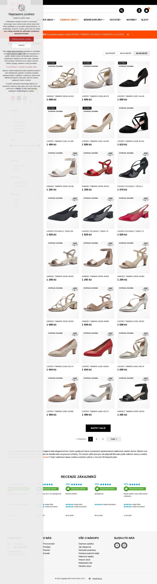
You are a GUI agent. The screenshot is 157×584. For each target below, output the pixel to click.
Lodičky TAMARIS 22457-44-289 (95, 141)
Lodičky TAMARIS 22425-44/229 (130, 321)
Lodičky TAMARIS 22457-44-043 (130, 96)
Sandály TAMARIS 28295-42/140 (60, 186)
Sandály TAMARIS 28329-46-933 (60, 96)
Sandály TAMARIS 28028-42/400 (130, 276)
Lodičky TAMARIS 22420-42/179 (60, 366)
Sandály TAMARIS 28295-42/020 (130, 411)
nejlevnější (125, 53)
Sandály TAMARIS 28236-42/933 (60, 321)
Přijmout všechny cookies (21, 39)
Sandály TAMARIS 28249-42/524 (95, 186)
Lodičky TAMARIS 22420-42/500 (95, 366)
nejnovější (141, 53)
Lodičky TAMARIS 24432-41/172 (95, 411)
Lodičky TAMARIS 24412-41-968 (60, 141)
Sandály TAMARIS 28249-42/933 (60, 276)
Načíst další (98, 428)
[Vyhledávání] (121, 10)
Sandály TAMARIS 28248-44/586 (95, 321)
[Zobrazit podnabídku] (54, 19)
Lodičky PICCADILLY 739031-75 (95, 231)
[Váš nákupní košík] (146, 10)
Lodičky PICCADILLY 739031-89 (60, 231)
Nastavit (21, 45)
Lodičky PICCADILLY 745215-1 (130, 186)
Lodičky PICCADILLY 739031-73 (130, 231)
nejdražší (110, 53)
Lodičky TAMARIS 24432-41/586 (60, 411)
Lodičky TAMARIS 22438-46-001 (130, 141)
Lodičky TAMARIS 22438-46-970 (95, 96)
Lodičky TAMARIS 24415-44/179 (130, 366)
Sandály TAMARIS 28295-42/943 (95, 276)
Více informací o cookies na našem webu (21, 67)
